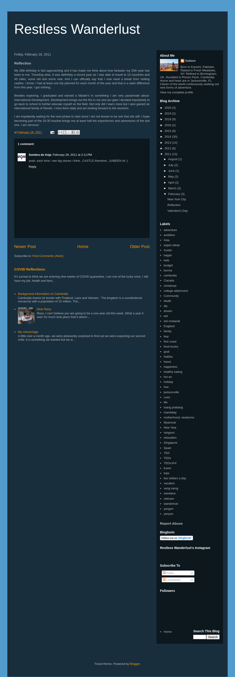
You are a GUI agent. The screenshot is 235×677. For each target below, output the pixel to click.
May (171, 176)
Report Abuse (171, 523)
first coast (170, 341)
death (167, 301)
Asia (166, 240)
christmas (170, 285)
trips (166, 473)
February (174, 194)
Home (83, 246)
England (169, 326)
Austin (168, 250)
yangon (168, 508)
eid (166, 316)
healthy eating (173, 371)
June (172, 171)
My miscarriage (28, 332)
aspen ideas (172, 245)
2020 (168, 107)
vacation (169, 483)
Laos (167, 397)
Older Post (140, 246)
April (171, 182)
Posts (168, 573)
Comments (172, 580)
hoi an (168, 377)
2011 (168, 154)
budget (168, 265)
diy (166, 306)
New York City (176, 199)
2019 (168, 113)
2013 (168, 142)
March (172, 188)
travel (167, 468)
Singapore (170, 442)
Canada (169, 280)
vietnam (169, 498)
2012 (168, 148)
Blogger (135, 664)
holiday (168, 382)
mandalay (170, 412)
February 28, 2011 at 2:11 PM (72, 154)
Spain (167, 448)
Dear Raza (44, 309)
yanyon (168, 513)
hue (166, 387)
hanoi (167, 361)
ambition (169, 235)
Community (171, 296)
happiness (170, 366)
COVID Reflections (29, 269)
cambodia (170, 275)
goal (166, 351)
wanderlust (171, 503)
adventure (170, 230)
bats (166, 260)
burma (168, 270)
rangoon (169, 432)
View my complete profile (176, 92)
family (167, 331)
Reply (32, 166)
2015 (168, 131)
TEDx (167, 458)
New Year (170, 427)
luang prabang (173, 407)
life (166, 402)
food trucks (171, 346)
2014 (168, 136)
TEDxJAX (170, 463)
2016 (168, 125)
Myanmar (170, 422)
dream (168, 311)
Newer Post (25, 246)
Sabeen (190, 60)
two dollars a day (175, 478)
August (173, 159)
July (171, 165)
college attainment (176, 291)
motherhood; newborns (179, 417)
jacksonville (171, 392)
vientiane (170, 493)
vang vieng (171, 488)
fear (166, 336)
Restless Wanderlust (77, 29)
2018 (168, 119)
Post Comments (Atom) (48, 256)
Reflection (174, 205)
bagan (168, 255)
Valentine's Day (177, 210)
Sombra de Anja (40, 154)
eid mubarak (172, 321)
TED (167, 453)
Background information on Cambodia (43, 293)
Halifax (168, 356)
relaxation (170, 437)
